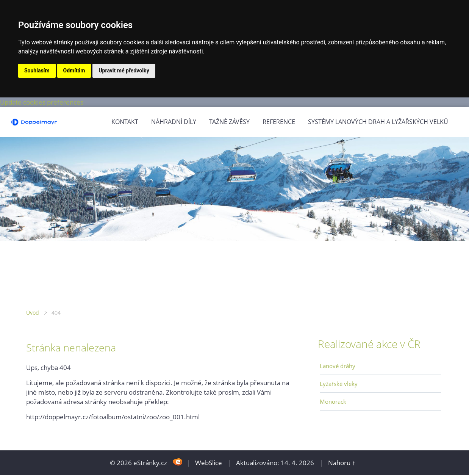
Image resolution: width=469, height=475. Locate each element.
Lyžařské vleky (339, 383)
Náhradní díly (173, 122)
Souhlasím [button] (37, 70)
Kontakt (124, 122)
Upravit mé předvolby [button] (123, 70)
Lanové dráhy (337, 366)
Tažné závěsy (229, 122)
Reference (279, 122)
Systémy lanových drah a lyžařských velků (378, 122)
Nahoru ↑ (341, 462)
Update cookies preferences (41, 102)
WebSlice (208, 462)
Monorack (333, 401)
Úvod (32, 312)
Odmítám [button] (74, 70)
